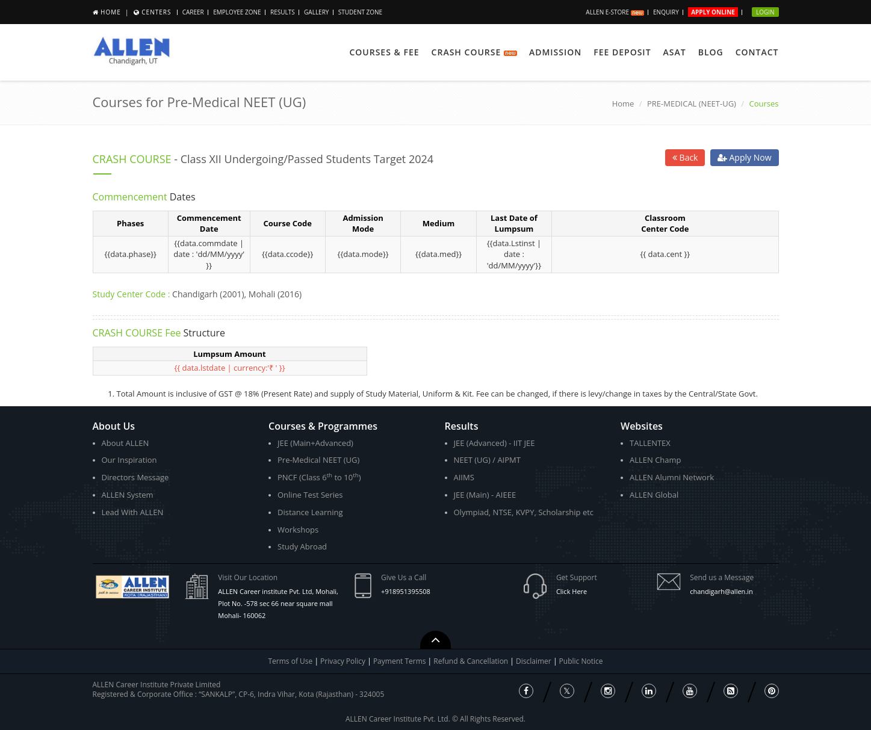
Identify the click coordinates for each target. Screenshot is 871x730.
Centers (156, 12)
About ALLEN (125, 443)
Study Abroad (302, 546)
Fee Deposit (622, 52)
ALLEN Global (654, 494)
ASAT (674, 52)
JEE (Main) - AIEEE (485, 494)
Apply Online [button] (713, 12)
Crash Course (474, 52)
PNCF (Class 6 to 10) (319, 477)
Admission (555, 52)
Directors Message (135, 477)
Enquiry (666, 12)
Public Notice (581, 661)
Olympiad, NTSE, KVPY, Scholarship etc (524, 512)
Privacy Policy (342, 661)
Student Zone (360, 12)
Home (111, 12)
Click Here (571, 591)
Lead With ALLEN (133, 512)
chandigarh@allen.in (721, 591)
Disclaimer (534, 661)
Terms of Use (290, 661)
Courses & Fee (384, 52)
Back (685, 157)
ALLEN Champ (655, 459)
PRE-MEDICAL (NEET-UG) (691, 103)
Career (193, 12)
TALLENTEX (650, 443)
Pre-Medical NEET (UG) (318, 459)
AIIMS (464, 477)
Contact (757, 52)
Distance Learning (310, 512)
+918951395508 (405, 591)
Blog (711, 52)
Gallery (316, 12)
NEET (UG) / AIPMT (487, 459)
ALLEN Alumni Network (672, 477)
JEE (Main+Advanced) (315, 443)
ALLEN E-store (614, 12)
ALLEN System (127, 494)
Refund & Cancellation (471, 661)
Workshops (297, 529)
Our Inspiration (129, 459)
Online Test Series (310, 494)
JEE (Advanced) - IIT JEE (494, 443)
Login (765, 12)
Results (282, 12)
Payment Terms (400, 661)
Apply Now (745, 157)
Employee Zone (237, 12)
